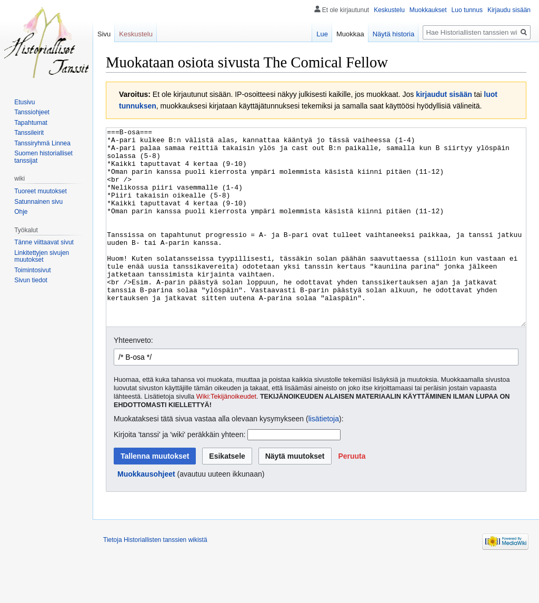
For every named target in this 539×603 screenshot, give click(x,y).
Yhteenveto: (133, 379)
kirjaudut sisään (444, 94)
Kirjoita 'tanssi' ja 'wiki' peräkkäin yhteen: (179, 474)
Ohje (20, 211)
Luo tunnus (467, 10)
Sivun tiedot (30, 280)
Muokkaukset (428, 10)
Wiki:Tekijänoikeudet (226, 436)
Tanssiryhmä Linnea (42, 143)
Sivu (104, 34)
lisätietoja (323, 458)
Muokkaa (350, 34)
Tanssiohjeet (31, 112)
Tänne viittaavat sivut (44, 242)
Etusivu (24, 102)
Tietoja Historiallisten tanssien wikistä (155, 579)
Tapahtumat (30, 122)
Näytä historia (393, 34)
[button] (351, 495)
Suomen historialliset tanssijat (43, 157)
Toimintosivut (32, 270)
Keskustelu (389, 10)
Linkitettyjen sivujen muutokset (41, 256)
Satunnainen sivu (38, 201)
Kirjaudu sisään (509, 10)
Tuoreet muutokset (40, 191)
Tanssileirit (29, 132)
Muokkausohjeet (146, 513)
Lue (322, 34)
